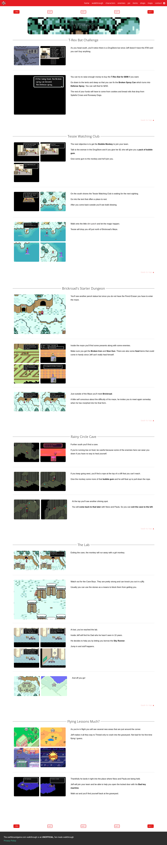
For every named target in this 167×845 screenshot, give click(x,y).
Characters (110, 3)
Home (86, 3)
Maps (150, 3)
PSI (129, 3)
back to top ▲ (147, 120)
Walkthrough (97, 3)
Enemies (121, 3)
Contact (158, 3)
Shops (142, 3)
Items (135, 3)
